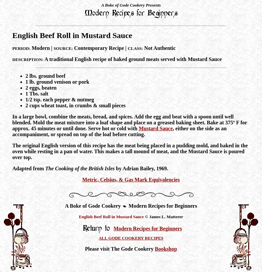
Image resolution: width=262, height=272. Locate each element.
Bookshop (166, 249)
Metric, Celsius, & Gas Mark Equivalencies (130, 179)
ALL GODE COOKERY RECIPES (131, 238)
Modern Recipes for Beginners (147, 228)
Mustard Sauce (156, 128)
